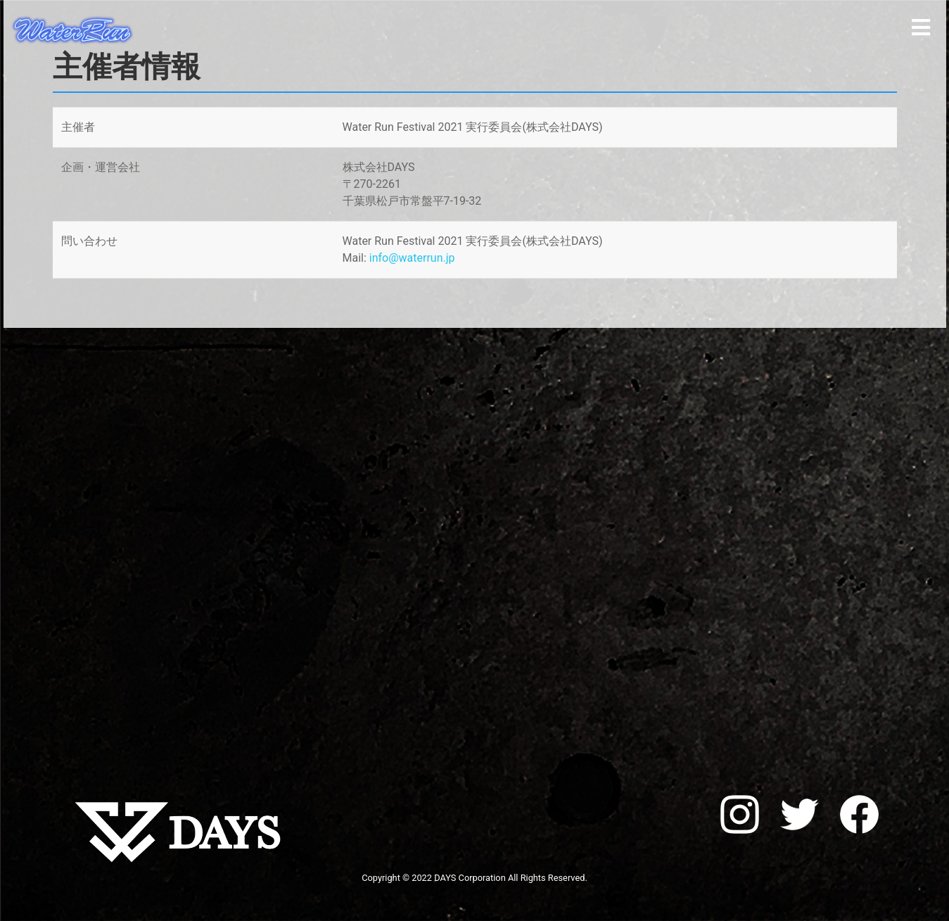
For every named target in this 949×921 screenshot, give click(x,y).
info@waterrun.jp (412, 258)
